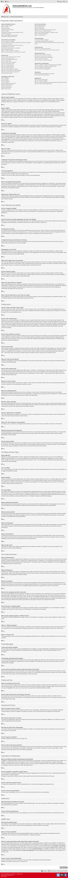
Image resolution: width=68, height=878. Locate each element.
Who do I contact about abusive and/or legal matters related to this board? (51, 82)
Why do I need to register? (7, 25)
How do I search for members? (41, 58)
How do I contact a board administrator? (43, 83)
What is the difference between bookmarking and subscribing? (48, 64)
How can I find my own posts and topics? (43, 60)
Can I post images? (5, 81)
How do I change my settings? (7, 41)
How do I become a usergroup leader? (43, 31)
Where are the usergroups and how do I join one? (45, 29)
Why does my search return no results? (43, 56)
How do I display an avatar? (7, 49)
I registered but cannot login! (7, 29)
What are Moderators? (39, 26)
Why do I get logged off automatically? (9, 35)
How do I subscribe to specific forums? (43, 67)
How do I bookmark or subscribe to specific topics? (46, 66)
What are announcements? (7, 84)
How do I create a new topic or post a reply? (10, 56)
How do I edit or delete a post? (8, 58)
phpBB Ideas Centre (6, 834)
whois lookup (35, 844)
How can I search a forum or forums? (43, 54)
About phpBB (38, 825)
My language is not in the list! (7, 46)
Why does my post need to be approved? (10, 71)
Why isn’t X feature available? (41, 80)
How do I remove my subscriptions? (42, 68)
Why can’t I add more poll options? (8, 62)
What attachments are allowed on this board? (44, 73)
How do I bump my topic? (6, 73)
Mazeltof (9, 875)
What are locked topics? (6, 87)
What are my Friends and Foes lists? (42, 48)
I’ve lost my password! (6, 33)
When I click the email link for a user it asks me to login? (13, 52)
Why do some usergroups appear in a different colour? (46, 32)
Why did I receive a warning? (7, 67)
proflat (4, 875)
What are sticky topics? (6, 86)
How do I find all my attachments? (42, 74)
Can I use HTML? (5, 79)
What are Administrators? (40, 25)
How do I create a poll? (6, 60)
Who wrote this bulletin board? (41, 79)
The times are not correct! (6, 43)
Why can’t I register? (5, 28)
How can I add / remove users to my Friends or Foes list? (47, 49)
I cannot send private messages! (42, 39)
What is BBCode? (5, 77)
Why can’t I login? (5, 31)
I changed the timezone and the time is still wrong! (12, 45)
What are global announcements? (8, 83)
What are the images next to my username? (10, 48)
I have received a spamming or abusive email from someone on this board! (49, 43)
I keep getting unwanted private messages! (44, 41)
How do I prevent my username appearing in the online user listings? (16, 42)
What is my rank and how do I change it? (10, 50)
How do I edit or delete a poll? (7, 63)
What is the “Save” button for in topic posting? (11, 70)
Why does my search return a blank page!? (44, 57)
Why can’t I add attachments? (7, 66)
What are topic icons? (6, 88)
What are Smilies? (5, 80)
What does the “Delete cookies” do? (9, 36)
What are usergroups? (39, 28)
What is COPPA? (5, 26)
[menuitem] (2, 2)
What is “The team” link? (40, 35)
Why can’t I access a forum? (7, 64)
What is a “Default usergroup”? (41, 33)
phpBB (17, 254)
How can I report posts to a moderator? (9, 69)
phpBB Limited (40, 823)
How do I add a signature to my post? (9, 59)
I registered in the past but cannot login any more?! (12, 32)
